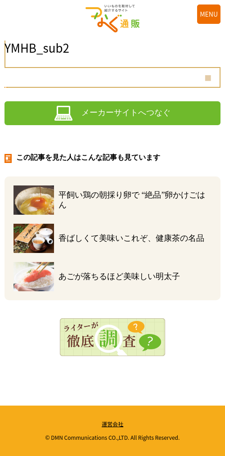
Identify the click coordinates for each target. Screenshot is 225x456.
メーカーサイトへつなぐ (126, 112)
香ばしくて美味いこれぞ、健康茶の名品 (131, 238)
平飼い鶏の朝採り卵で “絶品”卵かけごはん (131, 199)
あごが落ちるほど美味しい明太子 (119, 276)
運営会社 (112, 424)
